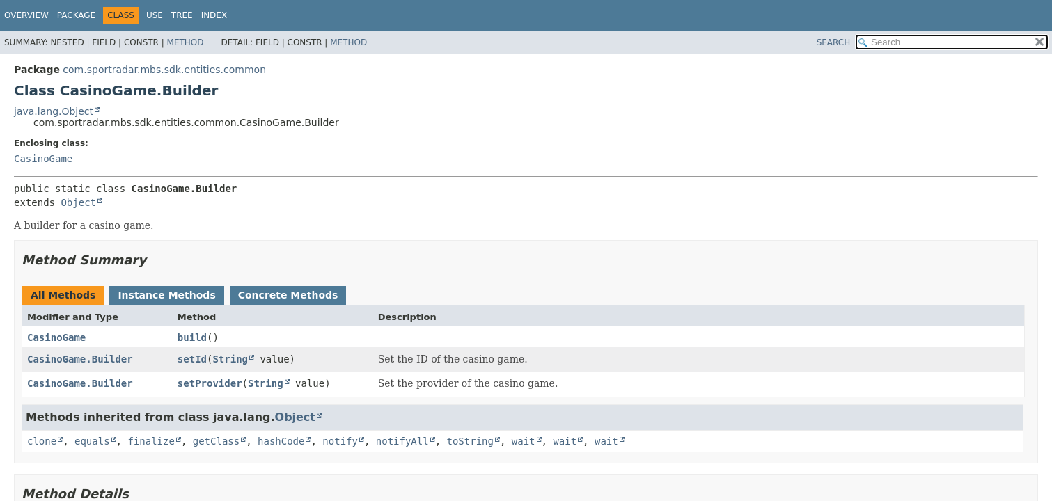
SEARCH (834, 42)
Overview (26, 15)
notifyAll (402, 441)
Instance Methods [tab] (166, 295)
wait (523, 441)
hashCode (281, 441)
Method (185, 42)
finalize (150, 441)
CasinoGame (43, 158)
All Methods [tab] (63, 295)
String (230, 359)
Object (78, 202)
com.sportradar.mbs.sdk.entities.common (164, 69)
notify (340, 441)
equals (92, 441)
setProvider (210, 383)
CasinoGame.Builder (80, 359)
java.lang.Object (53, 111)
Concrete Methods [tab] (288, 295)
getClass (216, 441)
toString (470, 441)
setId (192, 359)
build (192, 337)
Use (154, 15)
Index (214, 15)
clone (41, 441)
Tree (182, 15)
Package (76, 15)
